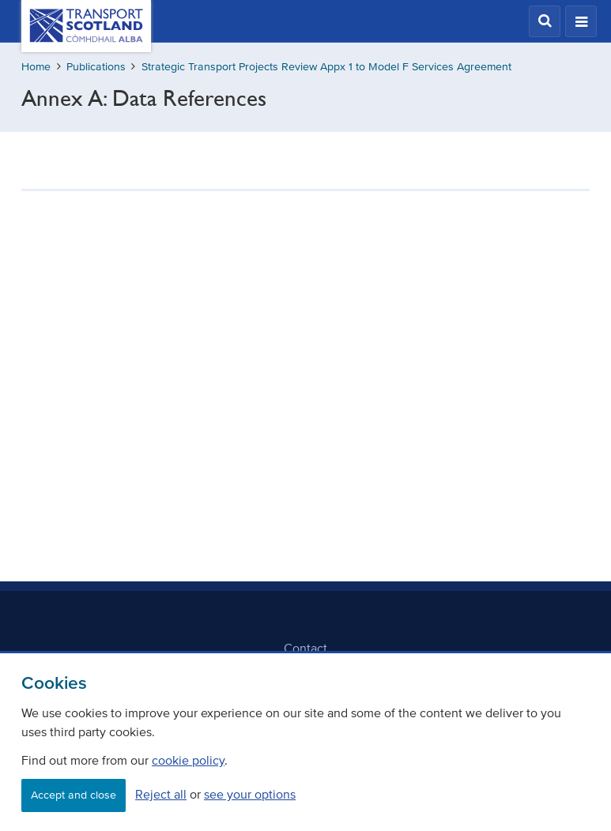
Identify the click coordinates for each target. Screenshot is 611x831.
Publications (96, 67)
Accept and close (73, 795)
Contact (305, 648)
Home (36, 67)
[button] (544, 21)
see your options (250, 794)
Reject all (161, 794)
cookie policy (188, 760)
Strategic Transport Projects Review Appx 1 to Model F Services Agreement (326, 67)
